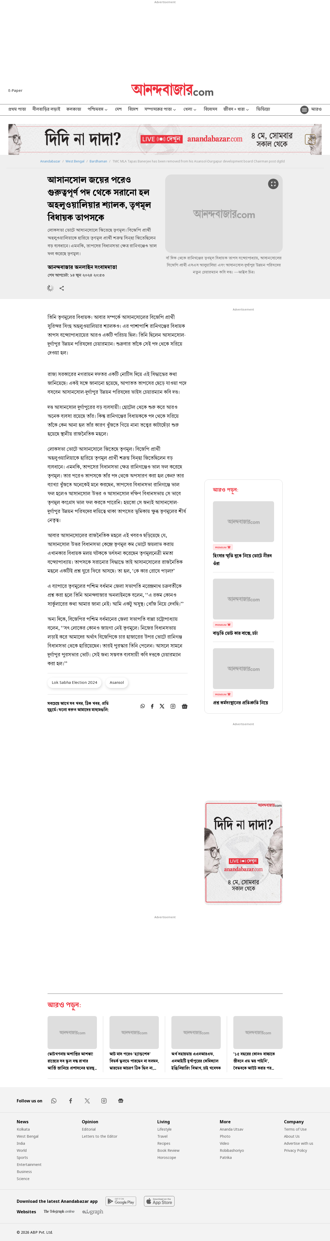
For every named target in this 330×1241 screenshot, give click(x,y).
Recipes (163, 1143)
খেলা (190, 110)
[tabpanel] (243, 853)
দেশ (118, 109)
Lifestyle (164, 1129)
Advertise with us (298, 1143)
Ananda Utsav (231, 1129)
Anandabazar (50, 161)
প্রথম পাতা (17, 109)
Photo (225, 1136)
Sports (22, 1157)
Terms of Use (295, 1129)
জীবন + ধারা (236, 110)
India (21, 1143)
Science (23, 1178)
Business (24, 1171)
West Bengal (75, 161)
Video (224, 1143)
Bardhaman (98, 161)
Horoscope (166, 1157)
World (22, 1150)
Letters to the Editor (99, 1136)
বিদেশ (133, 109)
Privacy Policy (295, 1150)
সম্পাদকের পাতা (160, 110)
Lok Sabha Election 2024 (74, 682)
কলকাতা (73, 109)
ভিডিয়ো (263, 109)
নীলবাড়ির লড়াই (46, 109)
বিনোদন (210, 109)
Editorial (89, 1129)
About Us (292, 1136)
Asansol (117, 682)
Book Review (168, 1150)
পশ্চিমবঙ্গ (98, 110)
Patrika (226, 1157)
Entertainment (29, 1164)
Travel (162, 1136)
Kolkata (23, 1129)
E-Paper (15, 90)
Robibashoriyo (232, 1150)
